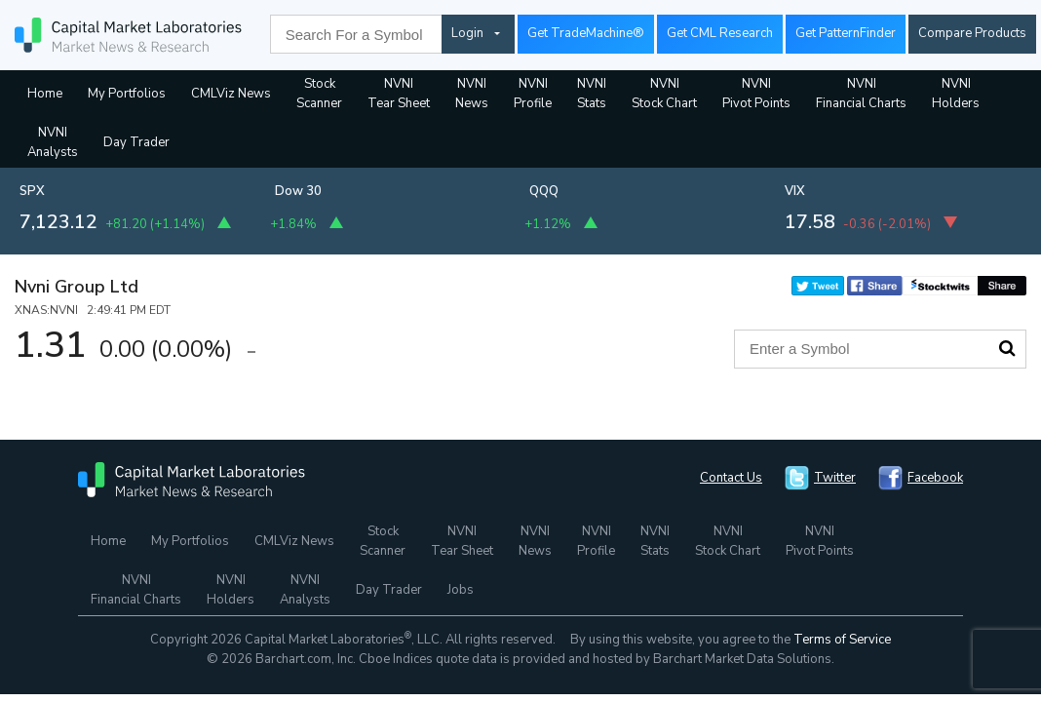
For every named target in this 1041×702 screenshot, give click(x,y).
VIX (795, 191)
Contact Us (731, 478)
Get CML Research (720, 33)
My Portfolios (127, 93)
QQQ (544, 191)
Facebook (935, 478)
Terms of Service (842, 639)
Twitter (835, 478)
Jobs (460, 590)
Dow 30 (298, 191)
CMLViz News (231, 93)
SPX (32, 191)
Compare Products (972, 33)
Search (1006, 348)
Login (467, 33)
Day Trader (136, 142)
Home (44, 93)
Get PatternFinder (845, 33)
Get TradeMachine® (585, 33)
